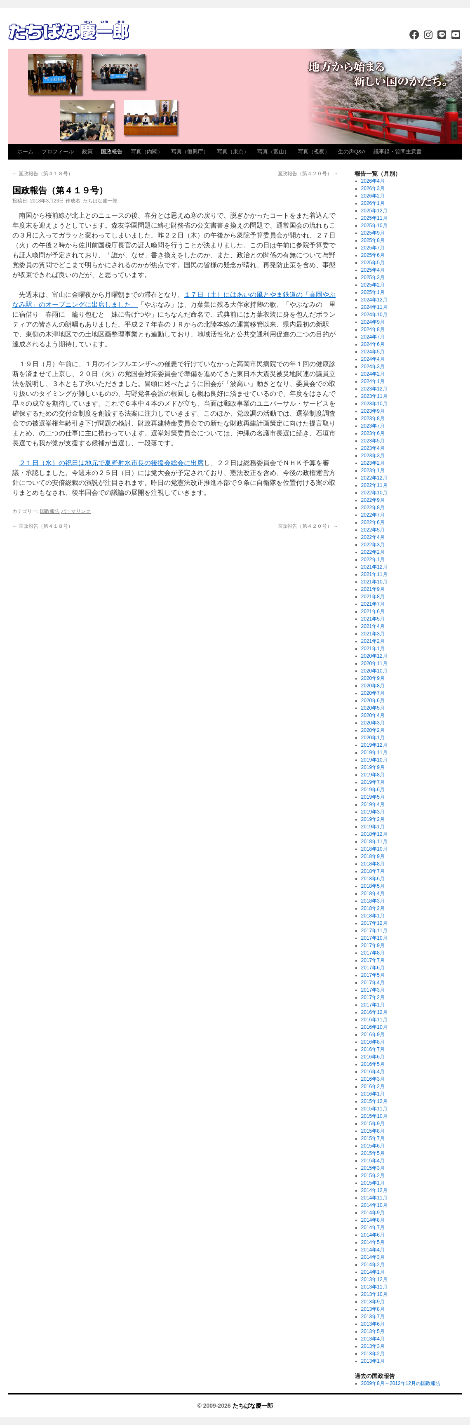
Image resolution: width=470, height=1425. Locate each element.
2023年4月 (373, 448)
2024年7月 (373, 337)
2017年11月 (374, 931)
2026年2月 (373, 196)
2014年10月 (374, 1205)
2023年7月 (373, 426)
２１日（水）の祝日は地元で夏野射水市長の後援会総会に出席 (111, 462)
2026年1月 (373, 203)
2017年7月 (373, 960)
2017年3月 (373, 990)
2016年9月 (373, 1034)
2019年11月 (374, 752)
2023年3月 (373, 456)
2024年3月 (373, 366)
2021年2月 (373, 641)
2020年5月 (373, 708)
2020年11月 (374, 663)
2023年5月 (373, 441)
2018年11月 (374, 841)
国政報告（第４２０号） (307, 173)
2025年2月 (373, 285)
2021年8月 (373, 597)
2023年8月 (373, 418)
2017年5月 (373, 975)
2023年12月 (374, 389)
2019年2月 (373, 819)
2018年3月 (373, 901)
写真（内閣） (147, 151)
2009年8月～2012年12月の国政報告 (401, 1383)
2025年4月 (373, 270)
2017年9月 (373, 945)
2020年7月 (373, 693)
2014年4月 (373, 1250)
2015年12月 (374, 1101)
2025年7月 (373, 248)
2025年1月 (373, 292)
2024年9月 (373, 322)
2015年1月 (373, 1183)
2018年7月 (373, 871)
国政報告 (111, 151)
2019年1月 (373, 827)
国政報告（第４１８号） (42, 173)
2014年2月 (373, 1264)
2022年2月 (373, 552)
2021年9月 (373, 589)
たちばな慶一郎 (100, 201)
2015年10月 (374, 1116)
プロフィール (58, 151)
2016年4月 (373, 1072)
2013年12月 (374, 1279)
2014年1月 (373, 1272)
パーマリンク (76, 511)
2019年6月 (373, 789)
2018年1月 (373, 916)
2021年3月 (373, 634)
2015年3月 (373, 1168)
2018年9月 (373, 856)
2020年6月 (373, 700)
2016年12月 (374, 1012)
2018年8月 (373, 864)
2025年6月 (373, 255)
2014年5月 (373, 1242)
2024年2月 (373, 374)
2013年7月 (373, 1316)
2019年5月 (373, 797)
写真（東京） (233, 151)
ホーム (25, 151)
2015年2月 (373, 1175)
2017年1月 (373, 1005)
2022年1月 (373, 559)
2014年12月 (374, 1190)
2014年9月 (373, 1213)
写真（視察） (314, 151)
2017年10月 (374, 938)
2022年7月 (373, 515)
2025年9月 (373, 233)
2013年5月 (373, 1331)
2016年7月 (373, 1049)
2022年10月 (374, 493)
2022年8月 (373, 507)
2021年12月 (374, 567)
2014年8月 (373, 1220)
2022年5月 (373, 530)
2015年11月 (374, 1109)
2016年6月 (373, 1057)
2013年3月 (373, 1346)
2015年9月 (373, 1123)
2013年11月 (374, 1287)
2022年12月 (374, 478)
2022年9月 (373, 500)
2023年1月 (373, 470)
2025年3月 (373, 277)
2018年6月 (373, 879)
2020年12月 (374, 656)
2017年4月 (373, 982)
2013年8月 (373, 1309)
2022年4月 (373, 537)
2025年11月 (374, 218)
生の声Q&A (351, 151)
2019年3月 (373, 812)
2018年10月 (374, 849)
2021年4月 (373, 626)
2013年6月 (373, 1324)
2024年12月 (374, 300)
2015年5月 (373, 1153)
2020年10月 (374, 671)
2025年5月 (373, 263)
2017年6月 (373, 968)
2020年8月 (373, 686)
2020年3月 (373, 723)
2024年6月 (373, 344)
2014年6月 (373, 1235)
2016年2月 (373, 1086)
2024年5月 (373, 352)
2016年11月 (374, 1020)
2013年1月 (373, 1361)
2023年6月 (373, 433)
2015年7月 (373, 1138)
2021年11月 (374, 574)
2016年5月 (373, 1064)
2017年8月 (373, 953)
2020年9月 (373, 678)
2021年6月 (373, 611)
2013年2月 (373, 1354)
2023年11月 (374, 396)
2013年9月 (373, 1302)
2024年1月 (373, 381)
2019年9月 (373, 767)
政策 (87, 151)
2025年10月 (374, 225)
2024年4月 (373, 359)
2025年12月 (374, 211)
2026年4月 (373, 181)
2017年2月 (373, 997)
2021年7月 (373, 604)
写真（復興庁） (190, 151)
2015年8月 (373, 1131)
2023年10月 (374, 404)
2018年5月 (373, 886)
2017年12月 (374, 923)
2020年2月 (373, 730)
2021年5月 (373, 619)
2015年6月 (373, 1146)
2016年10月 (374, 1027)
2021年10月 (374, 582)
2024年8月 (373, 329)
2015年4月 (373, 1161)
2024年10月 (374, 314)
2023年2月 (373, 463)
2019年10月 (374, 760)
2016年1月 (373, 1094)
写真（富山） (273, 151)
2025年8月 (373, 240)
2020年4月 (373, 715)
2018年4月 (373, 893)
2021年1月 (373, 648)
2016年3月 (373, 1079)
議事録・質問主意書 (398, 151)
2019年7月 (373, 782)
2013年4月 (373, 1339)
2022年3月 (373, 545)
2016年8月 (373, 1042)
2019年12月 (374, 745)
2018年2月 (373, 908)
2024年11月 (374, 307)
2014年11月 (374, 1198)
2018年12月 (374, 834)
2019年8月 (373, 775)
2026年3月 (373, 188)
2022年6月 (373, 522)
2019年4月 (373, 804)
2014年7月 (373, 1227)
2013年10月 (374, 1294)
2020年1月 (373, 738)
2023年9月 (373, 411)
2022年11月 (374, 485)
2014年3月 (373, 1257)
